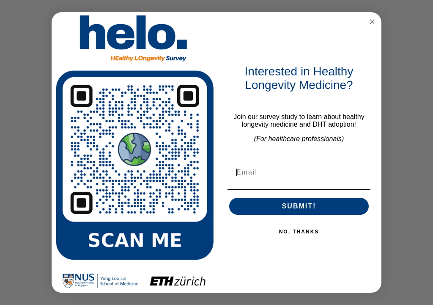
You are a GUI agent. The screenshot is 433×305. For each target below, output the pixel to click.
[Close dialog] (372, 22)
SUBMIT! (299, 206)
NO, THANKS (299, 232)
